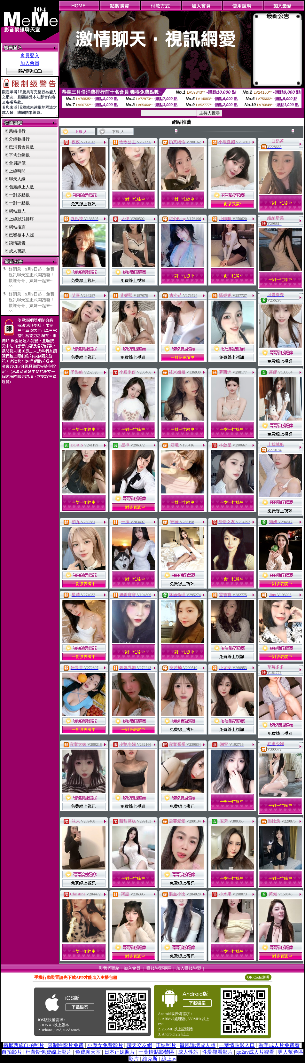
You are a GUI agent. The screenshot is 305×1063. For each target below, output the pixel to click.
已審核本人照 (21, 234)
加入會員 (29, 63)
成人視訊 (17, 250)
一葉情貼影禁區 (156, 1052)
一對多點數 (19, 195)
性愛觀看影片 (217, 1052)
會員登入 (29, 55)
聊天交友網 (139, 1045)
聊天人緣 (17, 179)
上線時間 (17, 171)
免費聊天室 (88, 1052)
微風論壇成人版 (197, 1045)
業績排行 (17, 131)
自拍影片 (12, 1052)
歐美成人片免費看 (279, 1045)
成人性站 (188, 1052)
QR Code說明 (258, 977)
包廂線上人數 (21, 187)
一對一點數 (19, 203)
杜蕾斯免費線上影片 (49, 1052)
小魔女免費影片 (105, 1045)
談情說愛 (17, 242)
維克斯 (150, 1058)
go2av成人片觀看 (255, 1052)
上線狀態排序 (21, 219)
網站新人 (17, 211)
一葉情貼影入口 (237, 1045)
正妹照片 (166, 1045)
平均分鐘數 (19, 155)
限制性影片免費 (65, 1045)
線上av (168, 1058)
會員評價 (17, 163)
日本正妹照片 (119, 1052)
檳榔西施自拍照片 (23, 1045)
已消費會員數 (21, 147)
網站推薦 (17, 226)
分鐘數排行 (19, 139)
